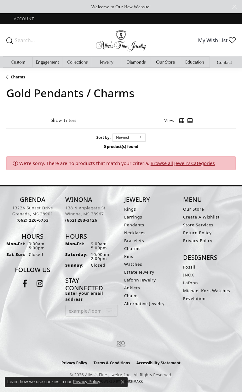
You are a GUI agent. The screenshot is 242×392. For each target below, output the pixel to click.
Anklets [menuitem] (132, 288)
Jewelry (106, 62)
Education (194, 62)
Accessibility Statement (158, 363)
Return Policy (197, 233)
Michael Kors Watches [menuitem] (206, 290)
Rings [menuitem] (130, 209)
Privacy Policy (197, 240)
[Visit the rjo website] (121, 344)
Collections (77, 62)
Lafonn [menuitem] (190, 283)
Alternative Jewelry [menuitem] (144, 303)
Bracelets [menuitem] (134, 240)
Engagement (47, 62)
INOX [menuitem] (188, 275)
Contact (224, 62)
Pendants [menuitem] (134, 225)
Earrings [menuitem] (133, 217)
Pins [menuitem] (128, 256)
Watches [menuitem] (133, 264)
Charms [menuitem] (132, 248)
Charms (18, 77)
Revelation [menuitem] (194, 298)
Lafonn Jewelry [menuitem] (140, 280)
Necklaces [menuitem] (135, 233)
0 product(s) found (121, 146)
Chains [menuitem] (131, 295)
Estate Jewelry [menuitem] (139, 272)
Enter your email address (84, 296)
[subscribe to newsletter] (109, 310)
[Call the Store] (33, 220)
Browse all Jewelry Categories (183, 163)
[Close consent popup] (122, 382)
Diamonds (136, 62)
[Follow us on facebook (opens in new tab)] (24, 283)
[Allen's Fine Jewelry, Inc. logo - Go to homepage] (121, 40)
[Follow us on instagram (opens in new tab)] (39, 283)
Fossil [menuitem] (189, 267)
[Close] (234, 7)
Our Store (165, 62)
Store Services (198, 225)
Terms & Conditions (112, 363)
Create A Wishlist (201, 217)
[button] (23, 18)
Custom (18, 62)
